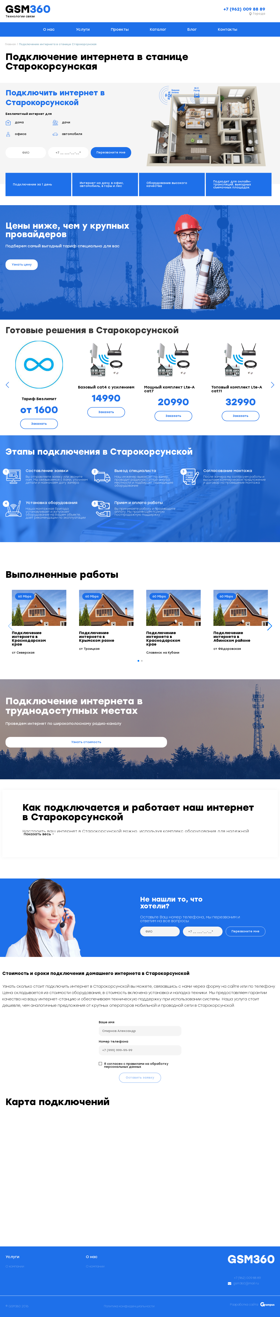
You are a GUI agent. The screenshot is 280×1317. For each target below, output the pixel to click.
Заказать (39, 424)
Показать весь (37, 834)
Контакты (227, 29)
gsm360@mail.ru (246, 1283)
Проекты (120, 29)
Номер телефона (113, 1041)
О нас (49, 29)
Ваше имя (106, 1022)
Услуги (83, 29)
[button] (270, 626)
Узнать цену (22, 264)
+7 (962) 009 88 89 (244, 9)
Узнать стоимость (86, 742)
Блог (192, 29)
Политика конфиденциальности (129, 1306)
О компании (15, 1266)
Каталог (158, 29)
